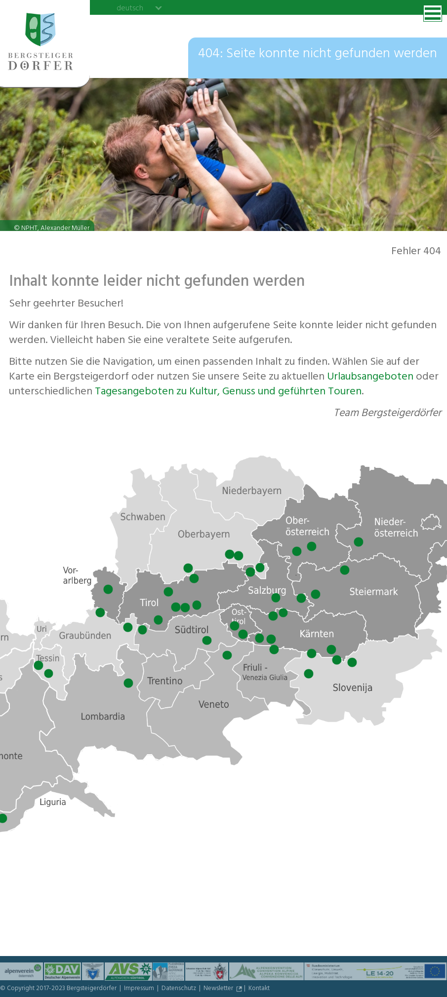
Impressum (140, 989)
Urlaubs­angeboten (370, 377)
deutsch (130, 7)
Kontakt (259, 989)
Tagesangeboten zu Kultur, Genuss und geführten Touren (228, 392)
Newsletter (219, 989)
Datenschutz (180, 989)
